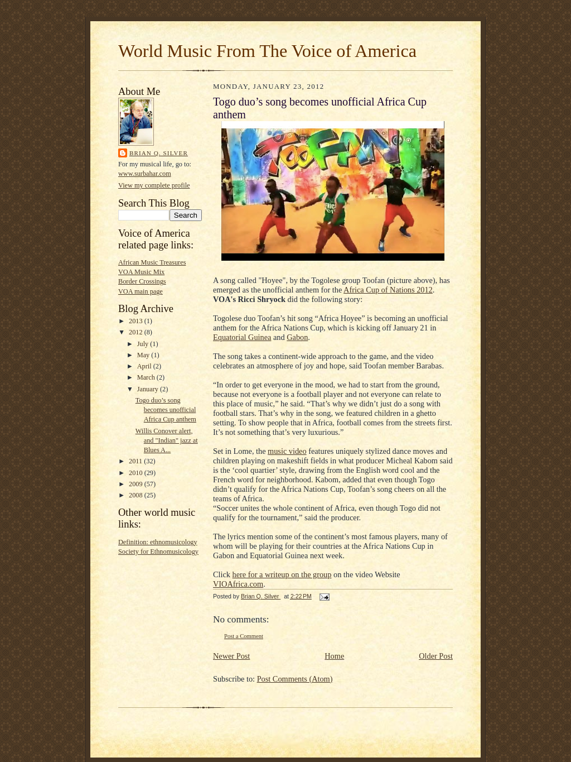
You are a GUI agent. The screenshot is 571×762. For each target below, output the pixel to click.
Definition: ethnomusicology (157, 542)
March (147, 377)
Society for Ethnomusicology (158, 551)
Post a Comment (243, 636)
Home (334, 655)
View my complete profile (154, 185)
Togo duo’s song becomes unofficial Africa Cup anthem (166, 409)
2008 (136, 495)
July (144, 344)
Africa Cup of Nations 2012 (388, 289)
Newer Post (231, 655)
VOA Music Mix (141, 272)
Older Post (436, 655)
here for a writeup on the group (282, 574)
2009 (136, 484)
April (145, 366)
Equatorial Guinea (242, 337)
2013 (136, 321)
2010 (136, 473)
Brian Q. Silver (158, 153)
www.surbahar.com (144, 174)
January (148, 389)
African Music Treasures (152, 262)
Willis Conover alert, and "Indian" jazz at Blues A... (167, 440)
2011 (136, 461)
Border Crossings (142, 281)
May (144, 355)
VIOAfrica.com (238, 583)
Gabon (297, 337)
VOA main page (140, 291)
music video (287, 451)
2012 (136, 332)
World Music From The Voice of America (267, 51)
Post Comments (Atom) (295, 678)
